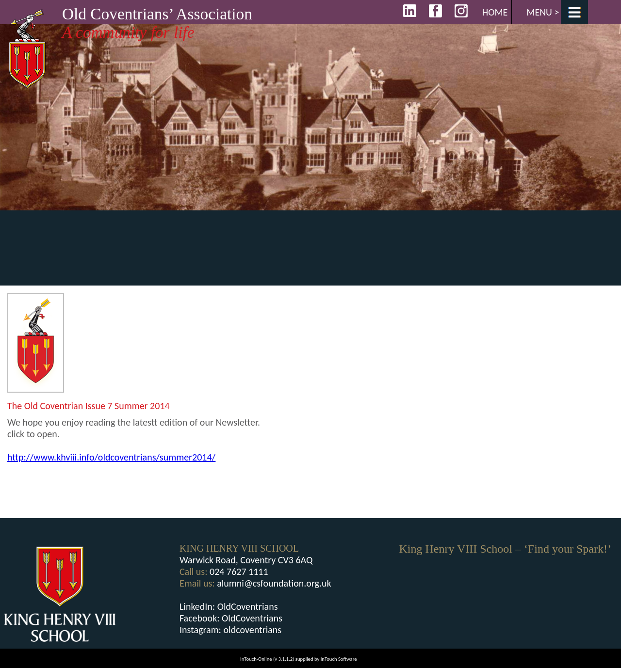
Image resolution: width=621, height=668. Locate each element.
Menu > (542, 12)
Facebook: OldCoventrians (231, 618)
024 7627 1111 (239, 571)
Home (495, 12)
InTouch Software (339, 659)
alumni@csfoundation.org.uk (274, 583)
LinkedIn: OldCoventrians (229, 606)
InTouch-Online (256, 659)
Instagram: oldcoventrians (230, 630)
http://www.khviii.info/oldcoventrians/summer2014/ (111, 457)
